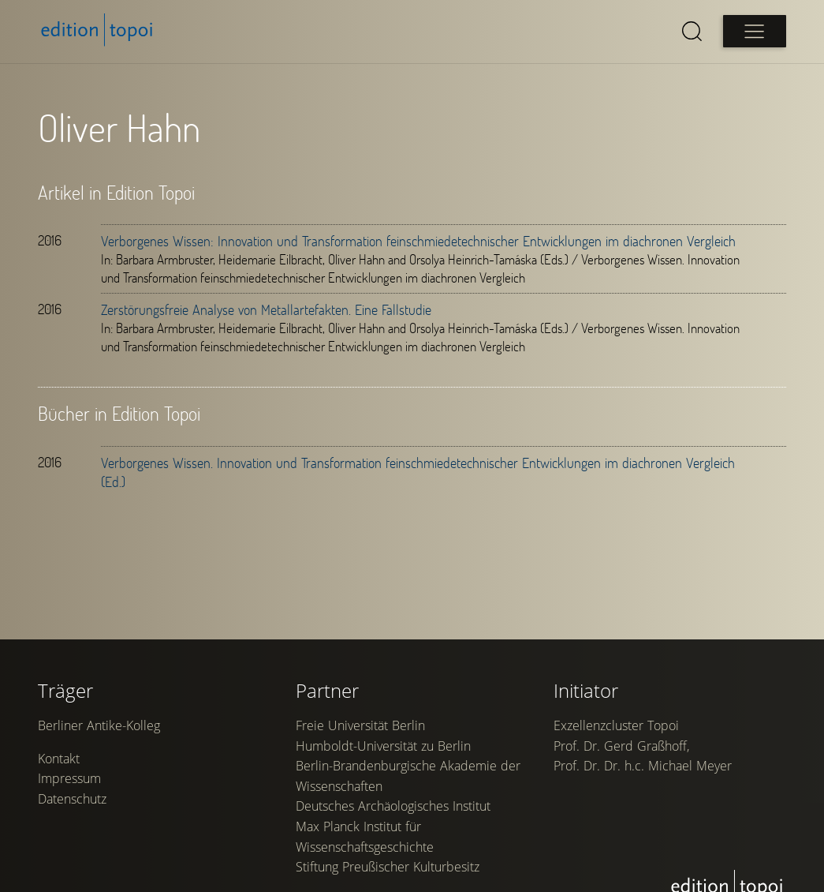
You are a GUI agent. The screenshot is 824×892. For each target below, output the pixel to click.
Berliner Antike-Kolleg (99, 725)
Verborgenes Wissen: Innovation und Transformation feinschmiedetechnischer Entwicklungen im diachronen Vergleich (418, 240)
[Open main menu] (754, 31)
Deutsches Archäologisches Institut (393, 806)
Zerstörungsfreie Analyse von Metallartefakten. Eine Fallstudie (266, 309)
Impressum (69, 778)
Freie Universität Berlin (360, 725)
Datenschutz (72, 799)
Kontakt (59, 758)
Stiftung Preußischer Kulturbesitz (387, 866)
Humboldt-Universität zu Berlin (383, 746)
